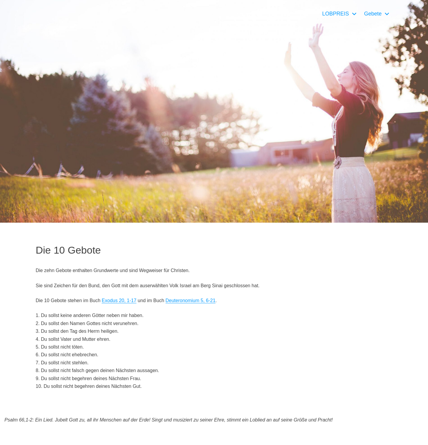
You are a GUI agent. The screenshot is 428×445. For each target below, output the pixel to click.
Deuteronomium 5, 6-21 (190, 300)
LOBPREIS (335, 14)
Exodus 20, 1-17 (119, 300)
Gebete (373, 14)
